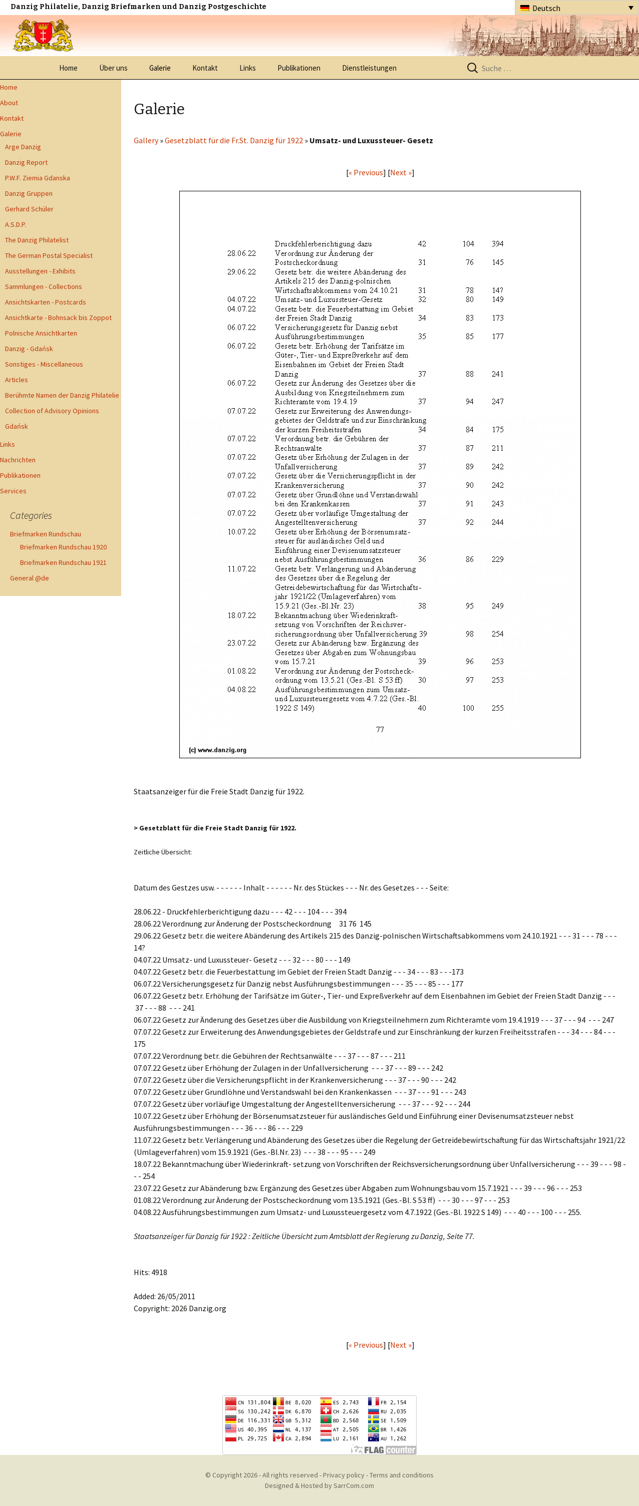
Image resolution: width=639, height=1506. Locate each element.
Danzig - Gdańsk (29, 348)
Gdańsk (16, 426)
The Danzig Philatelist (37, 239)
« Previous (366, 172)
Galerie (160, 68)
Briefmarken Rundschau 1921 (63, 562)
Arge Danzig (23, 146)
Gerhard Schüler (29, 208)
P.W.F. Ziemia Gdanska (37, 177)
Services (13, 490)
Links (247, 68)
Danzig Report (26, 162)
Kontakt (205, 68)
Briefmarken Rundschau (45, 533)
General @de (29, 577)
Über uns (113, 68)
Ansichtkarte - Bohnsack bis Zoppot (58, 317)
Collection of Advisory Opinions (52, 410)
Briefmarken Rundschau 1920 (63, 546)
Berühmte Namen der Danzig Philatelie (62, 395)
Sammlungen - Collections (43, 286)
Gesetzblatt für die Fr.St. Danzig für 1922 (234, 140)
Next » (401, 172)
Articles (16, 379)
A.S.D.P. (15, 224)
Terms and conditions (402, 1474)
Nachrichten (18, 459)
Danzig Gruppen (29, 193)
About (9, 102)
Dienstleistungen (369, 68)
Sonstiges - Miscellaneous (44, 364)
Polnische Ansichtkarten (41, 333)
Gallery (146, 140)
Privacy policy (344, 1474)
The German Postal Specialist (49, 255)
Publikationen (299, 68)
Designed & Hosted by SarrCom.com (319, 1485)
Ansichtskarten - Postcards (45, 302)
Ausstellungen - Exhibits (40, 270)
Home (68, 68)
